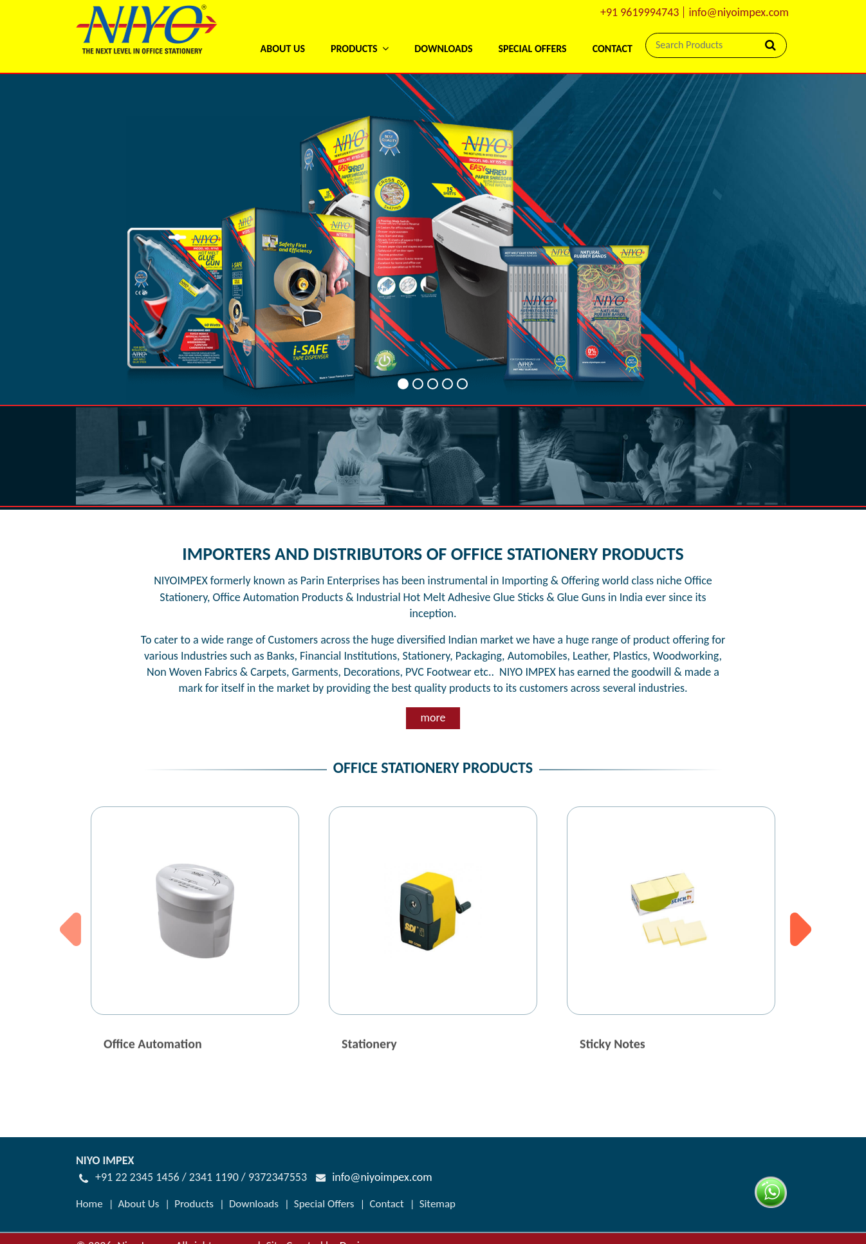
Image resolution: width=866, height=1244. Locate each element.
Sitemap (437, 1204)
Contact (612, 48)
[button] (359, 32)
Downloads (443, 48)
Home (89, 1204)
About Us (282, 48)
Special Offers (532, 48)
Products (194, 1204)
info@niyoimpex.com (738, 12)
